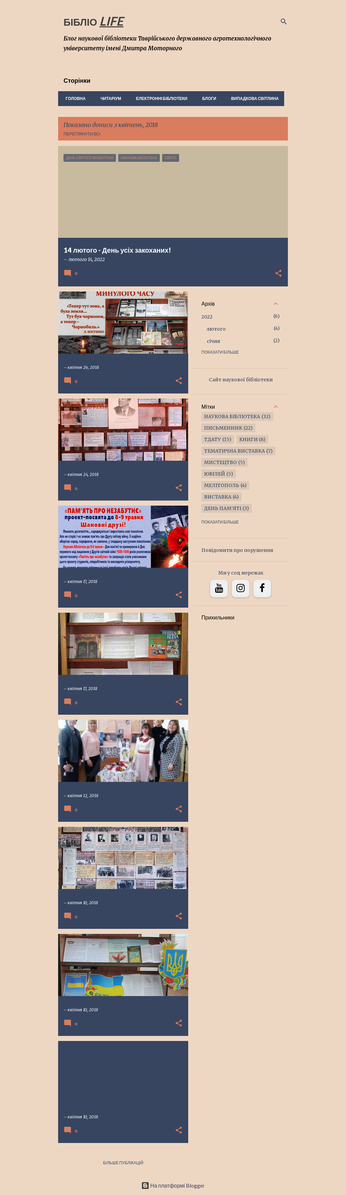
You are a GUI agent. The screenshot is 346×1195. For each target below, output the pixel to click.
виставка (217, 497)
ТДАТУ (212, 439)
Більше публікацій (123, 1162)
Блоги (207, 98)
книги (248, 439)
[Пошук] (284, 22)
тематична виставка (234, 451)
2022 (207, 317)
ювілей (214, 474)
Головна (73, 98)
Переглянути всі (82, 133)
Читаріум (108, 98)
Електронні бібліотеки (160, 98)
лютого (216, 329)
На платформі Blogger (173, 1185)
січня (213, 341)
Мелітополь (221, 485)
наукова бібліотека (232, 416)
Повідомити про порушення (237, 550)
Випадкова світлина (253, 98)
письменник (223, 428)
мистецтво (220, 462)
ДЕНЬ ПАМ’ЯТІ (222, 508)
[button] (278, 274)
